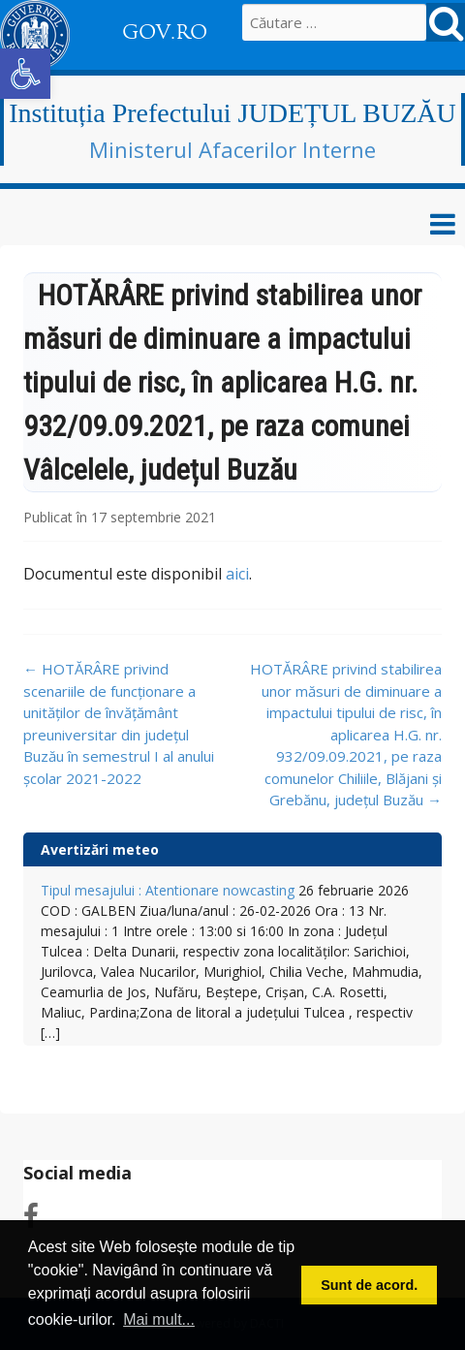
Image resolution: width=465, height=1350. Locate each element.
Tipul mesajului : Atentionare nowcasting (167, 890)
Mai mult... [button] (159, 1319)
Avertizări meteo (100, 849)
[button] (25, 73)
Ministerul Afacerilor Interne (232, 149)
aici (237, 573)
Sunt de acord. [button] (369, 1285)
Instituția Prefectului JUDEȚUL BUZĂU (232, 113)
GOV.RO (164, 32)
